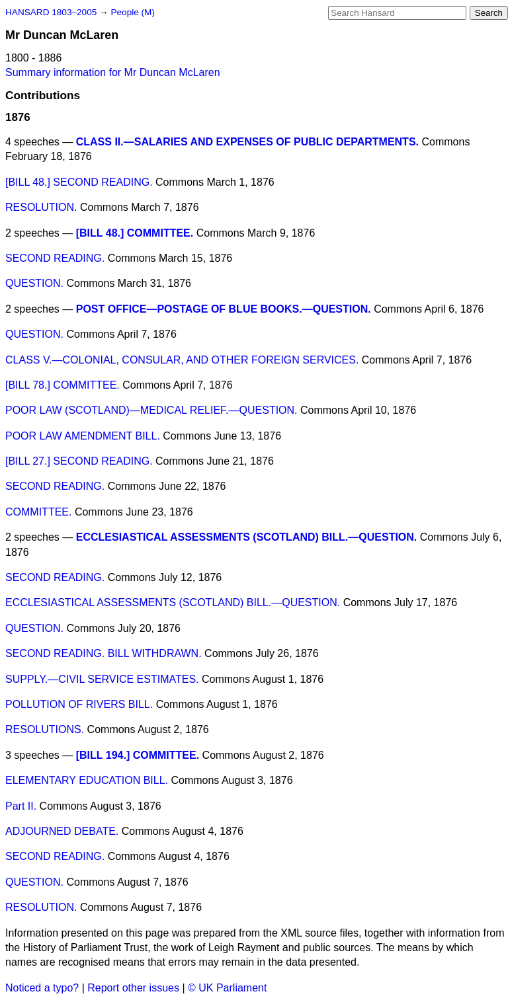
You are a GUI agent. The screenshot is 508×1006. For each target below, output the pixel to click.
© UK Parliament (227, 987)
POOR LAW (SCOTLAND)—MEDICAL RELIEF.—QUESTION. (151, 410)
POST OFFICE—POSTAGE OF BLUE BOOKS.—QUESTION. (223, 309)
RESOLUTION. (41, 207)
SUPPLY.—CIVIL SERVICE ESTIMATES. (102, 679)
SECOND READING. (55, 258)
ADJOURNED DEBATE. (61, 831)
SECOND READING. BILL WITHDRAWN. (103, 653)
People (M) (132, 12)
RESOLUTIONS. (44, 729)
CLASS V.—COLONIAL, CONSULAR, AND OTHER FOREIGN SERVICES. (182, 360)
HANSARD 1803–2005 (51, 12)
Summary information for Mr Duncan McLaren (112, 72)
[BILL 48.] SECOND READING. (79, 182)
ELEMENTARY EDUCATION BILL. (86, 780)
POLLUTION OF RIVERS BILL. (79, 704)
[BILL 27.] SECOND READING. (79, 461)
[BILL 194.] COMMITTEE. (137, 755)
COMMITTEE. (38, 512)
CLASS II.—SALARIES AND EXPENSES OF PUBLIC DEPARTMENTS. (247, 141)
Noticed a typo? (42, 987)
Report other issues (133, 987)
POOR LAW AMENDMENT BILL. (82, 436)
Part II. (20, 806)
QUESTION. (34, 283)
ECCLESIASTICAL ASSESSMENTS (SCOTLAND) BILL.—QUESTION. (246, 537)
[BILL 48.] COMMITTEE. (134, 233)
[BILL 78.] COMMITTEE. (62, 385)
